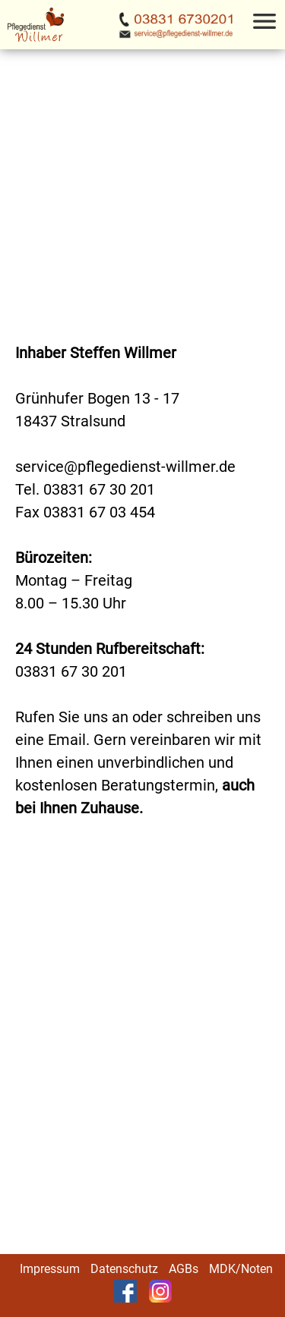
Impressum (50, 1269)
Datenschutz (124, 1269)
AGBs (183, 1269)
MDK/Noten (241, 1269)
